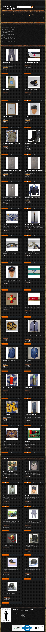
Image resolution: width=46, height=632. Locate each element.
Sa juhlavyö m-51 (6, 251)
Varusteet (21, 15)
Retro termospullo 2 (7, 387)
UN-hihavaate (6, 89)
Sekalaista (38, 12)
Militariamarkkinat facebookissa (7, 29)
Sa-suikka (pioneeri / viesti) (31, 495)
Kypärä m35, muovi (29, 568)
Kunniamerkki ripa (29, 441)
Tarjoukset (32, 612)
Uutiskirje (23, 616)
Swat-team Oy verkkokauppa (8, 7)
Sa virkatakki (28, 360)
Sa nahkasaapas (28, 543)
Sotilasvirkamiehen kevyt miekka (10, 224)
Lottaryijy (5, 441)
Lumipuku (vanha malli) (8, 495)
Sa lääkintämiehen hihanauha (31, 62)
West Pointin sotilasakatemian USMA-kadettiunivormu (33, 333)
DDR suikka (27, 116)
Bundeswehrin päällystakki (31, 414)
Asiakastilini (23, 615)
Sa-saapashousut (29, 519)
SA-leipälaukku (28, 471)
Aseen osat (8, 12)
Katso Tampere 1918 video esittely (8, 41)
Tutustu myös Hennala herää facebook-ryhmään (7, 32)
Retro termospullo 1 (29, 387)
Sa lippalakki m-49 (7, 278)
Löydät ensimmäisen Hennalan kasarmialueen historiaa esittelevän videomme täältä (8, 38)
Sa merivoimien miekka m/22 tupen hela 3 (12, 171)
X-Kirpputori (29, 15)
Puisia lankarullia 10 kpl (8, 414)
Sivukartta (23, 614)
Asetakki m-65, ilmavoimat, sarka (32, 197)
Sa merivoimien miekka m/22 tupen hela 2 (34, 171)
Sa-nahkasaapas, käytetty (31, 143)
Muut (27, 12)
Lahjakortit (32, 610)
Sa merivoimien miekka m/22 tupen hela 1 (12, 198)
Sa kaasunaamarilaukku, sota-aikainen (11, 143)
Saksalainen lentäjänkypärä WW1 (10, 592)
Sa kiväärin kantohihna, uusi (9, 568)
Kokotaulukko (15, 613)
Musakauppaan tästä (5, 25)
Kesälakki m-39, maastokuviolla (10, 519)
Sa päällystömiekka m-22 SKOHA (32, 224)
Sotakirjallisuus (7, 15)
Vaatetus (15, 15)
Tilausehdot (15, 612)
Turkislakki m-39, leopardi (8, 333)
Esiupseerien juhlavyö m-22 (31, 251)
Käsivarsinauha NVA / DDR (31, 306)
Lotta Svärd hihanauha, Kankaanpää (33, 278)
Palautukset (23, 613)
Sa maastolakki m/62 (8, 471)
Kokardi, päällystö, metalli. (9, 543)
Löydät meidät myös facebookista (8, 27)
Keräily (14, 12)
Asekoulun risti (6, 306)
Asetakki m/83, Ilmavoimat (9, 360)
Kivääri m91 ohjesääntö (8, 116)
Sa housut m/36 (6, 62)
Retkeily (32, 12)
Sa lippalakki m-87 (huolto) (31, 89)
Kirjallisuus (21, 12)
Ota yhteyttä (23, 611)
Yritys (14, 610)
